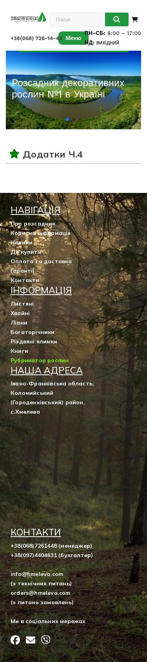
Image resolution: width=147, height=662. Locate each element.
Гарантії (22, 270)
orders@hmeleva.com (41, 592)
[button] (67, 119)
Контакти (25, 280)
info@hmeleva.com (37, 574)
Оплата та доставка (41, 261)
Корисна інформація (41, 233)
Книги (19, 350)
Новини (22, 242)
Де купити (26, 251)
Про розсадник (33, 223)
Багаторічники (33, 332)
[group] (73, 90)
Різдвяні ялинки (34, 341)
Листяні (22, 303)
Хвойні (20, 313)
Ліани (19, 322)
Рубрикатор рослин (40, 360)
